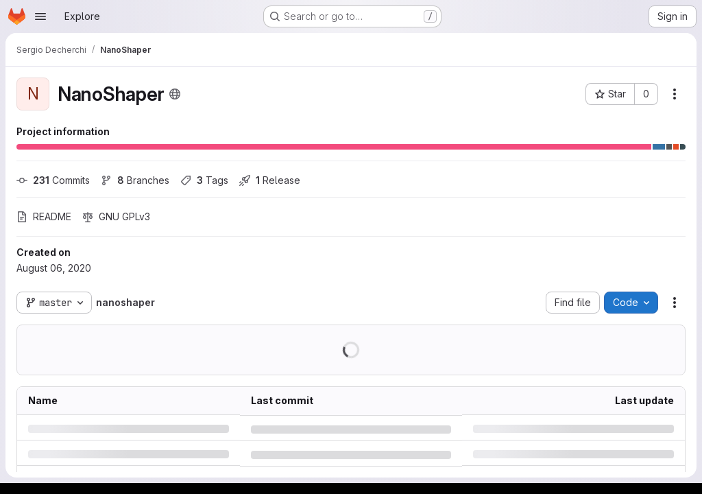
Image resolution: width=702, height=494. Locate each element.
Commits (53, 180)
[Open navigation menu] (40, 16)
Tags (204, 180)
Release (269, 180)
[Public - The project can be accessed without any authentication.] (174, 94)
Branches (135, 180)
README (43, 216)
